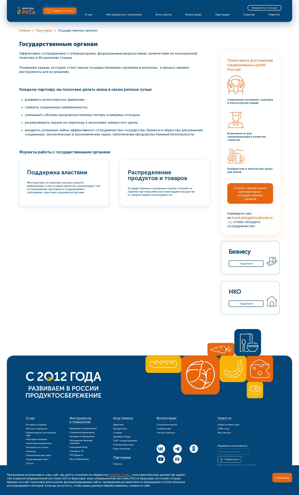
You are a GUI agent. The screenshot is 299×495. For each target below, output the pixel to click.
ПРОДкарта (76, 455)
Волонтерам (193, 14)
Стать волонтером (167, 424)
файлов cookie (120, 474)
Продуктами (120, 428)
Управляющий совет (37, 459)
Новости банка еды (228, 424)
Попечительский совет (38, 455)
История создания (36, 424)
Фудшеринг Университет (83, 428)
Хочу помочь (163, 14)
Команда (31, 451)
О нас (88, 14)
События (249, 14)
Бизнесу (117, 464)
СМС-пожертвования (125, 440)
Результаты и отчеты (37, 447)
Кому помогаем (121, 448)
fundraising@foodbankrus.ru (250, 220)
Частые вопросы (166, 432)
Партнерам (222, 14)
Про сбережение (79, 459)
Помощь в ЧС (76, 451)
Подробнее (246, 263)
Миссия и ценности (36, 428)
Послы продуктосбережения (38, 464)
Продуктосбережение (81, 436)
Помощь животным (123, 444)
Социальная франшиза (82, 432)
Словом (117, 432)
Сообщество (164, 428)
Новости (274, 14)
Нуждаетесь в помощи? (265, 7)
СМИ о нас (223, 428)
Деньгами (118, 424)
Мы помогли (224, 432)
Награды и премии (36, 439)
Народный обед (78, 447)
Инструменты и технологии (124, 14)
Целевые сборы (122, 436)
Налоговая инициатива (38, 443)
